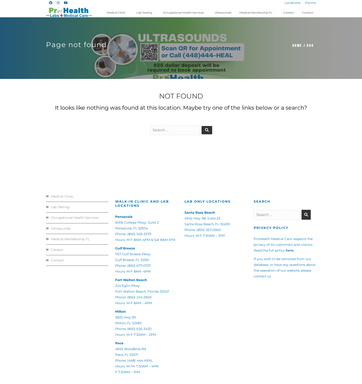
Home (297, 45)
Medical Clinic (62, 196)
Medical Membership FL (70, 239)
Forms (310, 3)
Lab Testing (60, 207)
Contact (57, 260)
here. (290, 250)
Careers (57, 250)
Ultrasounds (60, 228)
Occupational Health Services (75, 218)
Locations (292, 3)
